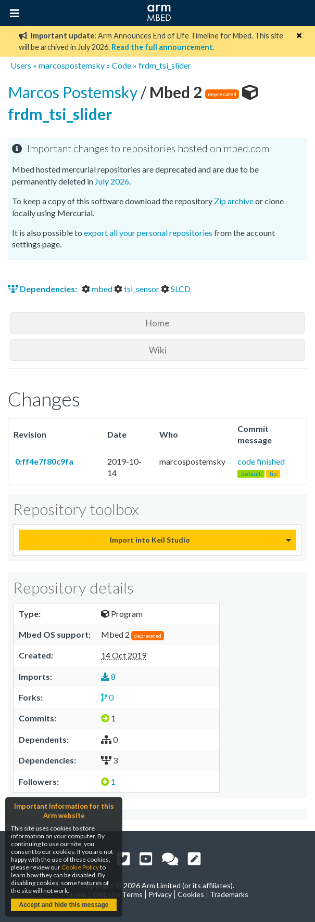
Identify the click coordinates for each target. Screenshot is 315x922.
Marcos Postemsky (74, 92)
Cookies (191, 894)
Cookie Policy (80, 867)
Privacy (160, 894)
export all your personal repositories (148, 233)
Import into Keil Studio (150, 539)
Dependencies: (43, 289)
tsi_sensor (137, 289)
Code (121, 65)
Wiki (158, 350)
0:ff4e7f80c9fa (43, 461)
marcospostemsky (72, 65)
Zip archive (234, 201)
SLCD (176, 289)
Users (20, 65)
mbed (98, 289)
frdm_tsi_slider (164, 65)
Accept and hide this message (63, 904)
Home (157, 323)
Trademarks (229, 894)
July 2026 (112, 181)
